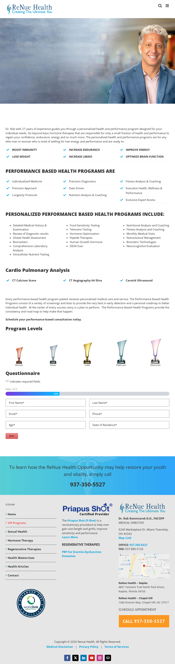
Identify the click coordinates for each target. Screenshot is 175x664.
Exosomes (68, 556)
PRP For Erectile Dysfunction (81, 552)
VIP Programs (17, 523)
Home (12, 514)
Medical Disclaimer (59, 646)
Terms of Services (116, 646)
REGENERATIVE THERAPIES (81, 544)
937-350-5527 (87, 484)
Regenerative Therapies (24, 549)
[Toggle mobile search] (160, 6)
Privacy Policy (88, 646)
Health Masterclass (21, 558)
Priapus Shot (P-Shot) (81, 520)
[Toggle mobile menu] (167, 6)
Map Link (125, 538)
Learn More (70, 537)
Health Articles (18, 566)
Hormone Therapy (20, 540)
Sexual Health (17, 531)
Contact (13, 575)
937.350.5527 (138, 545)
